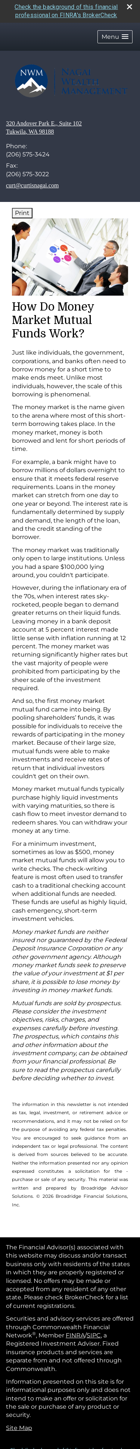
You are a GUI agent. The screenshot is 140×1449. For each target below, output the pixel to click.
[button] (115, 36)
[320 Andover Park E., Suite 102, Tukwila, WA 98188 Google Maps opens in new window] (44, 127)
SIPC (94, 1335)
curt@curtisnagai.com (32, 185)
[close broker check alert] (130, 7)
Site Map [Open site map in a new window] (19, 1427)
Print (22, 212)
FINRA (75, 1335)
